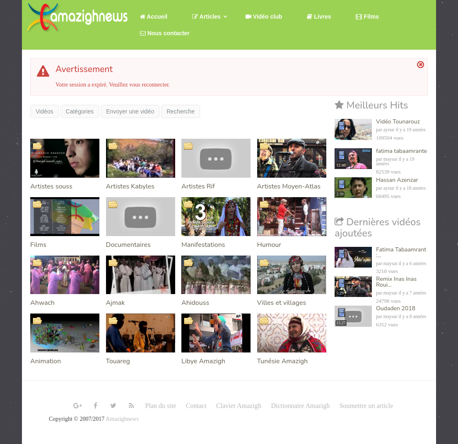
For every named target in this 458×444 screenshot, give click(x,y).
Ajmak (115, 302)
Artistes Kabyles (130, 186)
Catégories (80, 111)
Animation (45, 361)
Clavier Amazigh (238, 405)
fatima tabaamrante (401, 151)
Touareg (118, 361)
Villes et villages (281, 302)
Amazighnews (122, 419)
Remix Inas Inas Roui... (396, 282)
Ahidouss (195, 302)
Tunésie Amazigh (282, 361)
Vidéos (44, 111)
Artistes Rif (198, 186)
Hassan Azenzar (397, 180)
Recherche (180, 111)
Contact (196, 405)
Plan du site (160, 405)
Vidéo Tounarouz (398, 121)
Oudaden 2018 (395, 308)
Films (38, 244)
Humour (269, 244)
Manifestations (203, 244)
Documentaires (128, 244)
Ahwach (42, 302)
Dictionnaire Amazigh (300, 405)
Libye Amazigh (203, 361)
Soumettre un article (366, 405)
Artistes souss (51, 186)
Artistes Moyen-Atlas (289, 186)
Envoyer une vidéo (130, 111)
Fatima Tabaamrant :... (401, 252)
